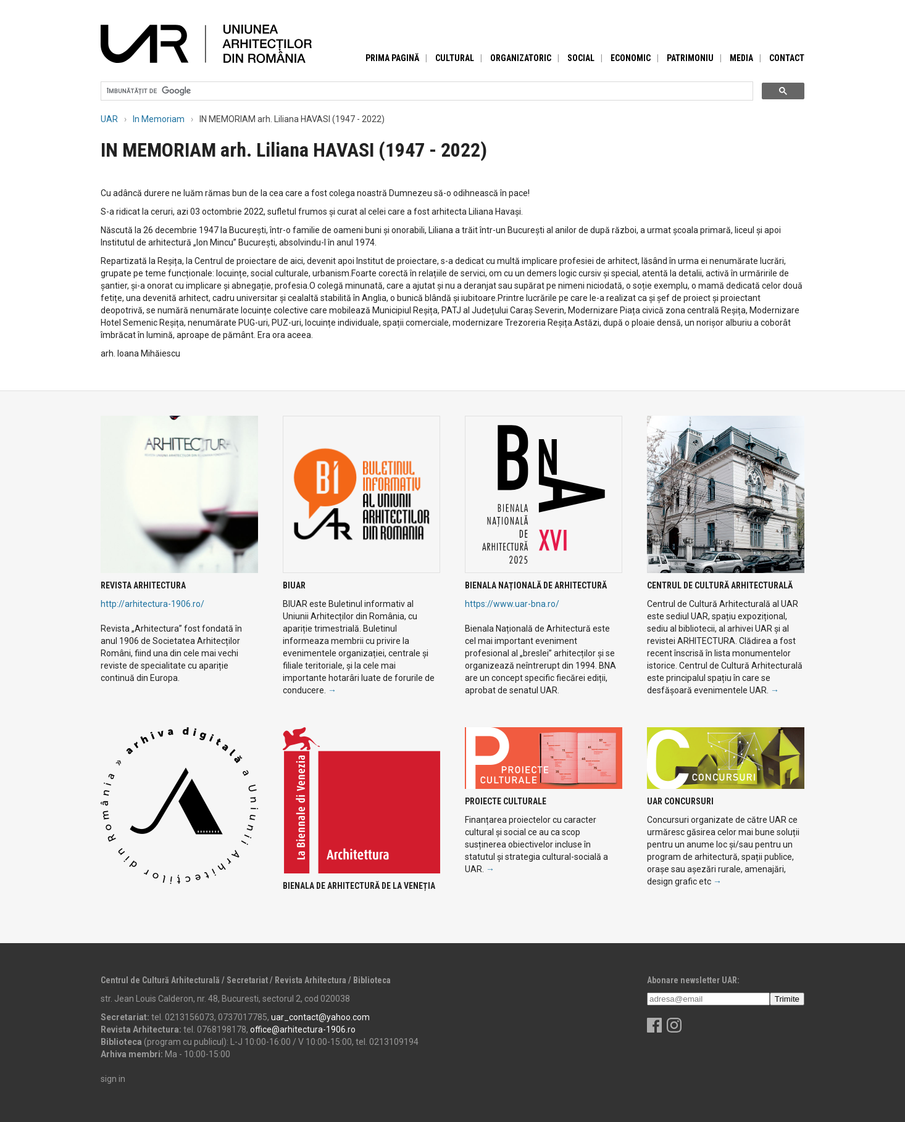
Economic (631, 58)
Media (741, 58)
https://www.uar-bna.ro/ (512, 604)
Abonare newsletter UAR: (693, 980)
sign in (113, 1079)
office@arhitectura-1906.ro (303, 1029)
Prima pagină (392, 58)
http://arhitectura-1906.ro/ (152, 604)
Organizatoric (520, 58)
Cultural (454, 58)
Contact (786, 58)
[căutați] (425, 91)
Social (580, 58)
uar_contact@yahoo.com (320, 1017)
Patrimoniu (690, 58)
